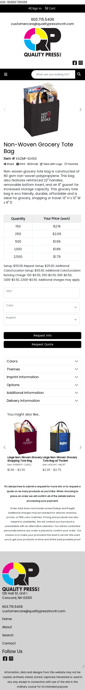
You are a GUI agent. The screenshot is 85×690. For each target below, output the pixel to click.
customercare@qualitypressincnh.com (42, 24)
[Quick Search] (53, 74)
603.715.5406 (42, 19)
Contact (9, 643)
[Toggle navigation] (6, 74)
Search (8, 635)
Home (7, 619)
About (7, 627)
